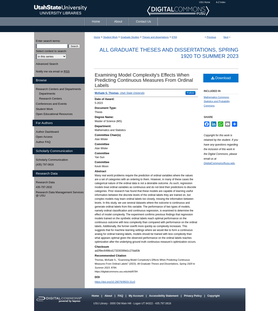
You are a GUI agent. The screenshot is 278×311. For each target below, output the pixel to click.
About (108, 295)
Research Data (45, 182)
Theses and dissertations (155, 37)
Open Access (44, 136)
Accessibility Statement (164, 295)
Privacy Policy (193, 295)
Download (221, 78)
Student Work (110, 37)
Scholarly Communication (52, 159)
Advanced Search (47, 63)
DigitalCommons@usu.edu (219, 163)
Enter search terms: (48, 41)
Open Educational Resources (54, 114)
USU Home (204, 2)
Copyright (213, 295)
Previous (211, 37)
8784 (174, 37)
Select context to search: (51, 51)
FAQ (121, 295)
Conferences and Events (51, 103)
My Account (136, 295)
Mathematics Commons (216, 97)
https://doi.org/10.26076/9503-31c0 (115, 281)
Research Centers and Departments (58, 89)
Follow (190, 93)
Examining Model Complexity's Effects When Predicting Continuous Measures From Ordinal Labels (144, 80)
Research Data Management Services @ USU (60, 194)
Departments (47, 93)
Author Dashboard (47, 131)
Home (97, 37)
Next (225, 37)
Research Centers (50, 98)
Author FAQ (43, 142)
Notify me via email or (53, 71)
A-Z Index (220, 2)
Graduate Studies (130, 37)
